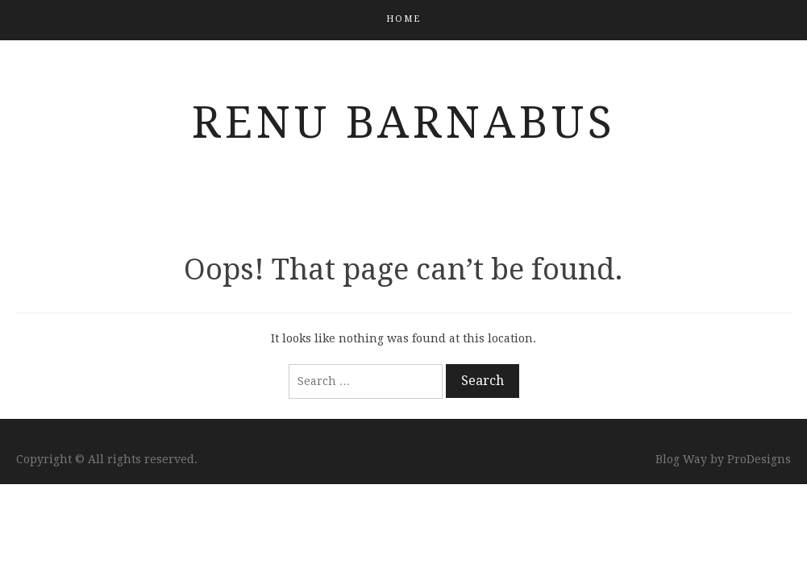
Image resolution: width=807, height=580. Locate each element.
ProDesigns (759, 459)
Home (403, 19)
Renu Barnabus (404, 122)
